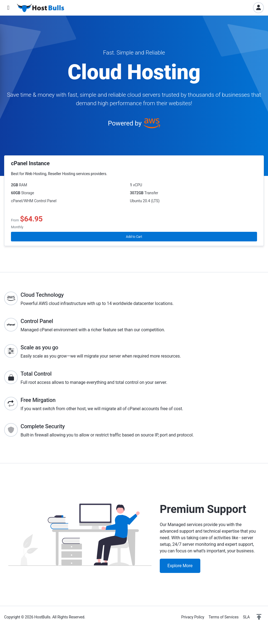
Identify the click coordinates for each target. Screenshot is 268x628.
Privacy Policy (192, 617)
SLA (246, 617)
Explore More (180, 565)
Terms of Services (223, 617)
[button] (8, 8)
